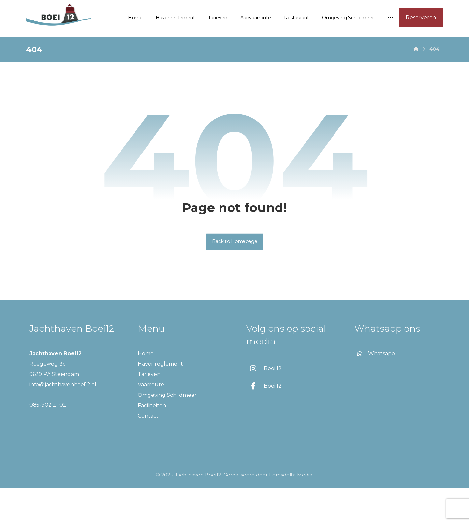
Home (146, 388)
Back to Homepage (234, 276)
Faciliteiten (152, 440)
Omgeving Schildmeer (167, 430)
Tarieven (149, 409)
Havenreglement (160, 399)
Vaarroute (151, 420)
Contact (148, 451)
